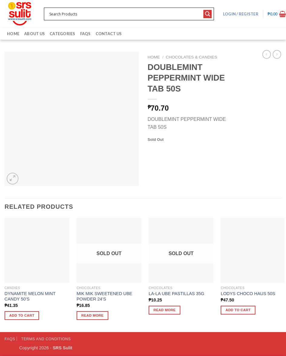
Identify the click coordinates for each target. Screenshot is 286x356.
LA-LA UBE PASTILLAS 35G (176, 293)
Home (13, 33)
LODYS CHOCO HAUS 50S (248, 293)
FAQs (85, 33)
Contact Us (109, 33)
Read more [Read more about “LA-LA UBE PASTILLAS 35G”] (164, 310)
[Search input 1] (125, 13)
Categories (62, 33)
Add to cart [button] (22, 315)
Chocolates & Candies (191, 57)
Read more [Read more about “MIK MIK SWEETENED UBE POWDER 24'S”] (92, 315)
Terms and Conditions (46, 339)
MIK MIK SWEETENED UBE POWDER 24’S (104, 296)
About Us (34, 33)
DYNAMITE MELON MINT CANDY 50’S (30, 296)
